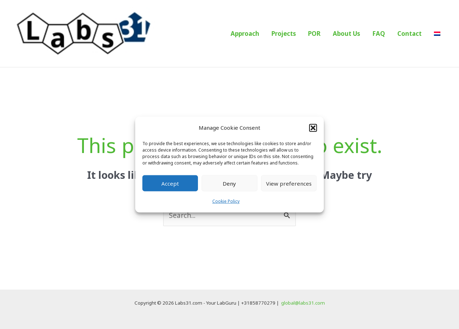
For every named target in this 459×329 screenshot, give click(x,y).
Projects (283, 33)
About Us (346, 33)
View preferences (289, 183)
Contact (409, 33)
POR (314, 33)
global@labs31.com (303, 303)
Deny (229, 183)
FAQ (378, 33)
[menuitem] (437, 33)
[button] (313, 127)
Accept (170, 183)
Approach (245, 33)
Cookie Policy (226, 201)
